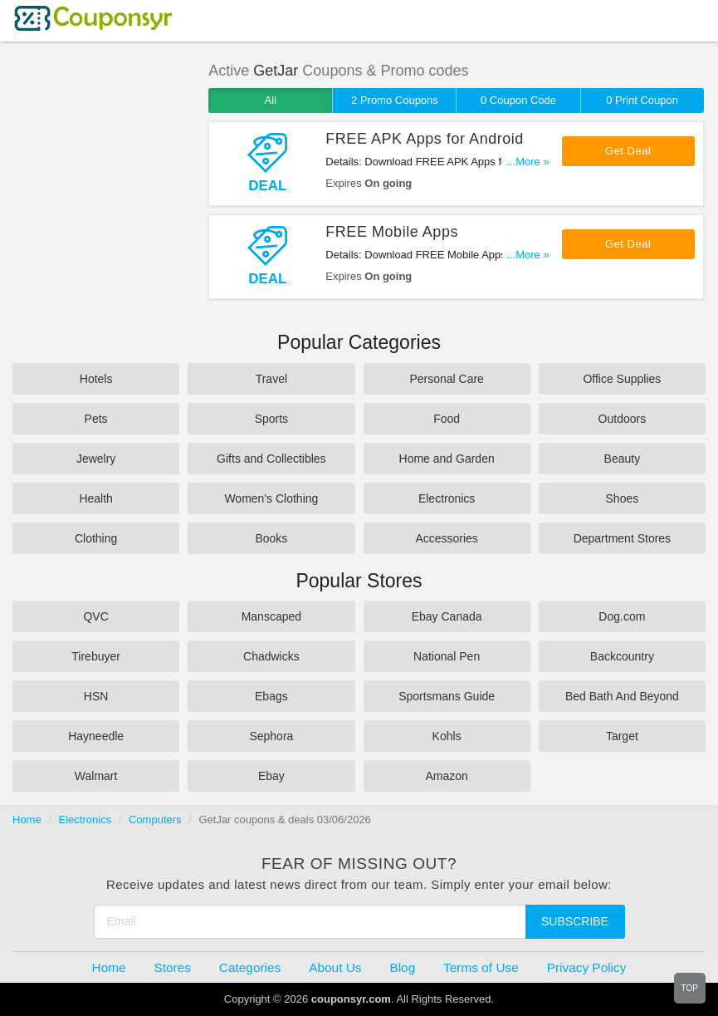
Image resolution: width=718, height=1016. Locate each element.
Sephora (271, 736)
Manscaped (271, 616)
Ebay (271, 776)
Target (622, 736)
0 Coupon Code (518, 100)
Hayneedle (96, 736)
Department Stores (623, 538)
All (270, 100)
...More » (527, 161)
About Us (335, 967)
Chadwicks (271, 656)
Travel (271, 378)
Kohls (447, 736)
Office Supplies (622, 378)
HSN (96, 696)
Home (27, 819)
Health (95, 498)
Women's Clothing (271, 498)
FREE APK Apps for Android (424, 138)
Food (446, 418)
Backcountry (622, 656)
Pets (96, 418)
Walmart (96, 776)
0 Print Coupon (642, 100)
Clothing (96, 538)
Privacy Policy (587, 967)
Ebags (271, 696)
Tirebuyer (95, 656)
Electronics (446, 498)
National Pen (446, 656)
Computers (155, 819)
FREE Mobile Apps (391, 231)
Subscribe (574, 921)
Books (271, 538)
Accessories (446, 538)
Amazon (446, 776)
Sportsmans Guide (446, 696)
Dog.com (621, 616)
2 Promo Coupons (394, 100)
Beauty (622, 458)
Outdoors (622, 418)
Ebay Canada (447, 616)
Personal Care (446, 378)
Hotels (96, 378)
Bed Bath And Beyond (622, 696)
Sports (271, 418)
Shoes (622, 498)
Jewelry (95, 458)
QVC (95, 616)
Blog (402, 967)
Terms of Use (481, 967)
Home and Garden (447, 458)
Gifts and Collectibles (271, 458)
